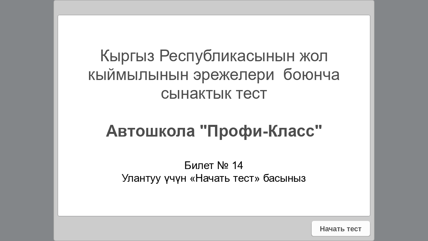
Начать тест (340, 228)
